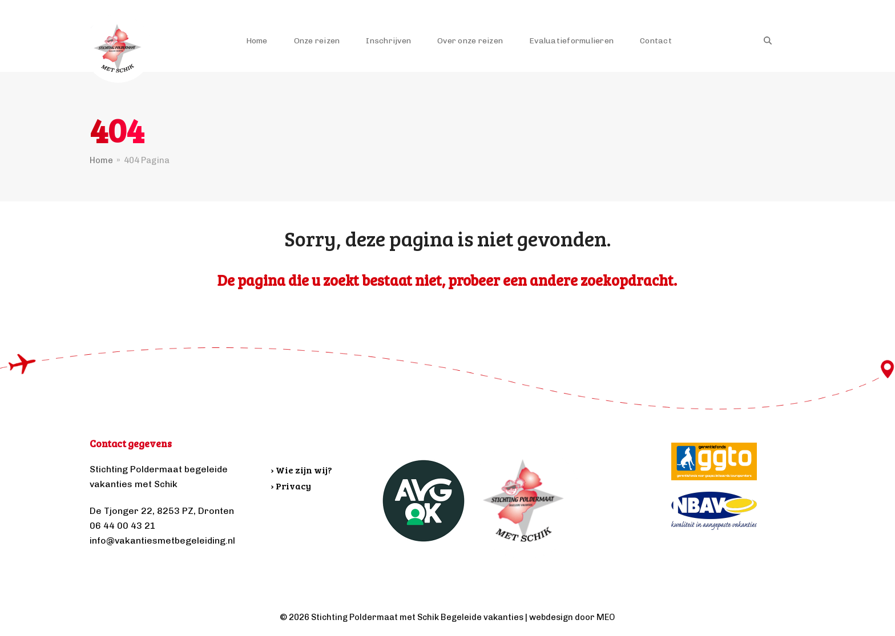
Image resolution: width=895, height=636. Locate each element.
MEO (605, 617)
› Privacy (291, 486)
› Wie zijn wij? (301, 470)
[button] (767, 40)
